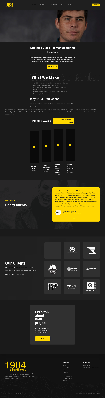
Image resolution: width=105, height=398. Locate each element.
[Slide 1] (74, 220)
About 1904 (53, 5)
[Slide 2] (77, 220)
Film (66, 374)
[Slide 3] (79, 220)
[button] (16, 150)
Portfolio (43, 5)
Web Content (68, 378)
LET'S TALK (96, 4)
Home (34, 5)
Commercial (68, 376)
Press (62, 5)
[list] (76, 205)
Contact (70, 5)
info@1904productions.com (91, 368)
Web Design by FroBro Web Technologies (88, 393)
